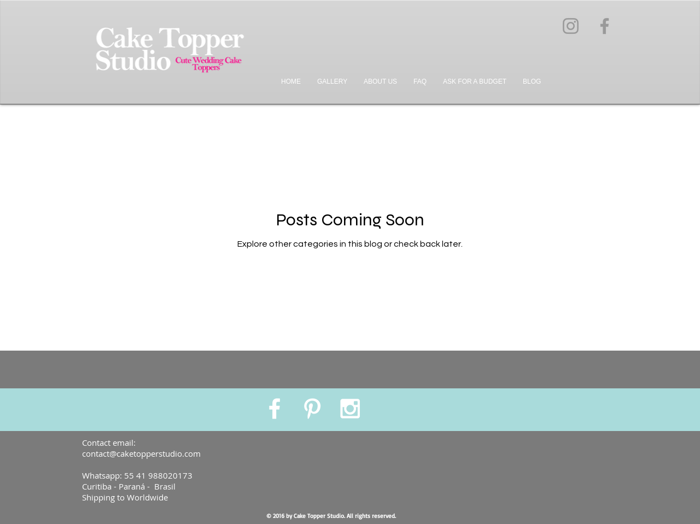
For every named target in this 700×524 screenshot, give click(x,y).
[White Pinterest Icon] (312, 408)
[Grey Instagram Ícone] (570, 26)
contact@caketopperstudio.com (141, 453)
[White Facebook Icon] (274, 408)
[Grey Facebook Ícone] (604, 26)
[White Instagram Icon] (350, 408)
